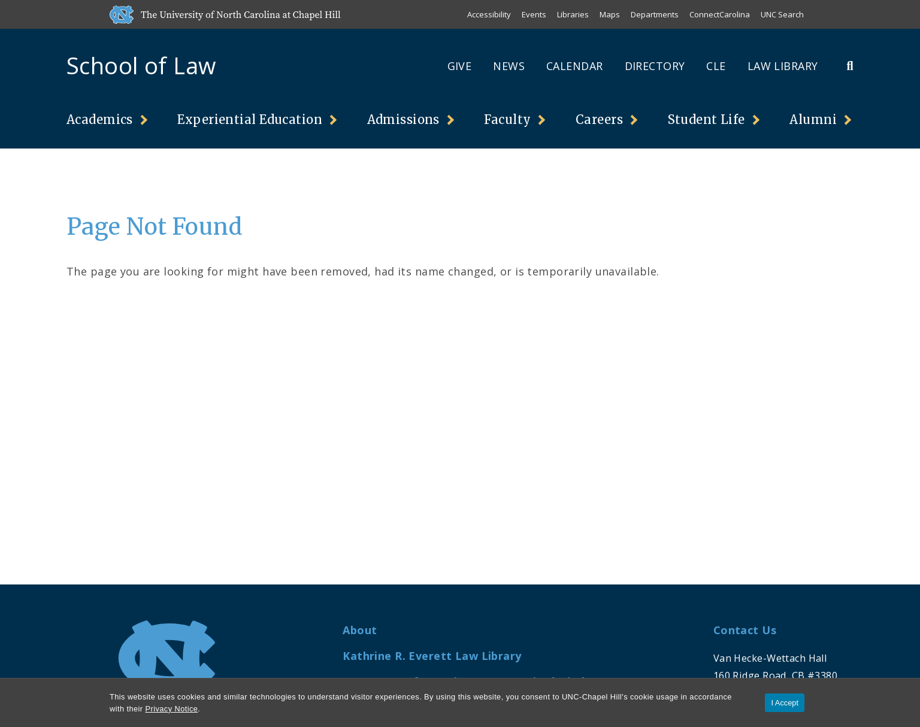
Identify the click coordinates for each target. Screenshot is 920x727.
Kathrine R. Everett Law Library (432, 656)
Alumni (813, 119)
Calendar (574, 66)
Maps (610, 14)
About (360, 630)
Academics (99, 119)
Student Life (706, 119)
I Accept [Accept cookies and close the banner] (784, 702)
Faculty (507, 119)
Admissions (403, 119)
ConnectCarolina (719, 14)
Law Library (783, 66)
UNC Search (782, 14)
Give (459, 66)
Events (534, 14)
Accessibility (489, 14)
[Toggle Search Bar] (850, 65)
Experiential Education (249, 119)
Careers (599, 119)
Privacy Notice (172, 708)
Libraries (573, 14)
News (509, 66)
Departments (655, 14)
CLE (715, 66)
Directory (655, 66)
